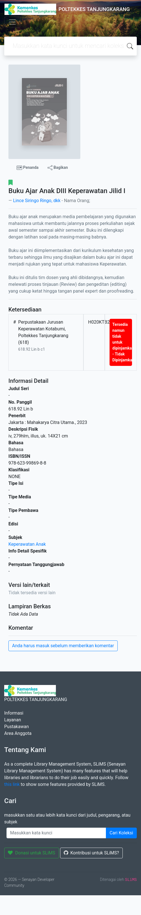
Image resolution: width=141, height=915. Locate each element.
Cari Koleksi (121, 833)
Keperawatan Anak (27, 544)
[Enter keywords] (56, 833)
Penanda (28, 168)
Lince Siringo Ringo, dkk (36, 200)
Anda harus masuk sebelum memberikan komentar (63, 645)
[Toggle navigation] (12, 22)
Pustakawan (16, 726)
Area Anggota (17, 733)
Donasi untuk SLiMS (31, 853)
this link (12, 784)
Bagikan (57, 167)
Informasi (13, 713)
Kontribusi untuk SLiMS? (91, 853)
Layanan (12, 719)
